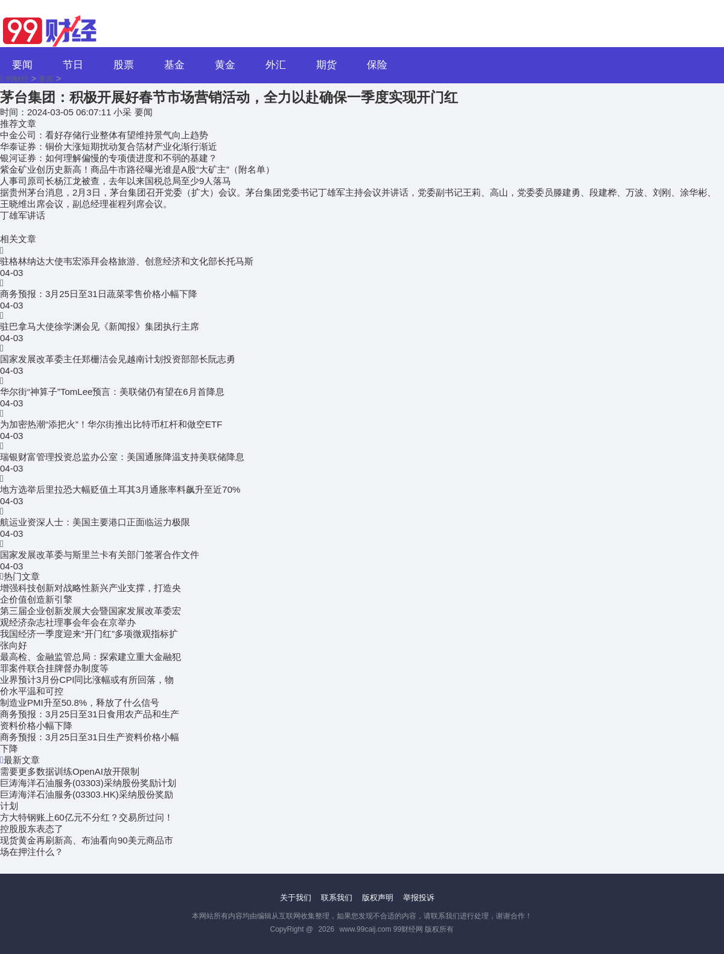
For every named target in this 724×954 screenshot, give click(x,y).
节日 (73, 65)
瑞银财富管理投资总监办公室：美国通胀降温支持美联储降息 (122, 457)
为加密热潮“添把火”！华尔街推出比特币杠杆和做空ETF (111, 424)
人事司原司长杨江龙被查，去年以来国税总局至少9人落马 (115, 181)
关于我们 (295, 897)
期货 (326, 65)
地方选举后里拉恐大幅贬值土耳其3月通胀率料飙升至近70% (120, 489)
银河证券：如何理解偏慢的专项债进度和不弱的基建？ (108, 158)
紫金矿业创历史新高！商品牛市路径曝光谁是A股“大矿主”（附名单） (137, 169)
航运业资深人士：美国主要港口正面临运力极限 (95, 522)
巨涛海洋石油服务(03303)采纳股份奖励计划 (88, 783)
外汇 (275, 65)
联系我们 (336, 897)
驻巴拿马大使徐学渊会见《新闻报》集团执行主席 (99, 326)
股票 (123, 65)
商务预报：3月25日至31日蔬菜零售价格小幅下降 (98, 294)
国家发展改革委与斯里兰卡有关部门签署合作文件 (99, 554)
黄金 (225, 65)
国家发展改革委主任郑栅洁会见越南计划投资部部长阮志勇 (117, 359)
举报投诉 (418, 897)
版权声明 (377, 897)
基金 (174, 65)
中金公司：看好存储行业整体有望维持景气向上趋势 (104, 135)
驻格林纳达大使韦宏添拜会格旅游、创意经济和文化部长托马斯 (126, 261)
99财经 (17, 79)
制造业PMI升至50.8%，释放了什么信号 (79, 702)
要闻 (22, 65)
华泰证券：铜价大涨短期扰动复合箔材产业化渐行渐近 (108, 146)
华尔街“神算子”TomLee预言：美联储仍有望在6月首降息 (112, 391)
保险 (377, 65)
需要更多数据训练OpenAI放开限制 (69, 771)
